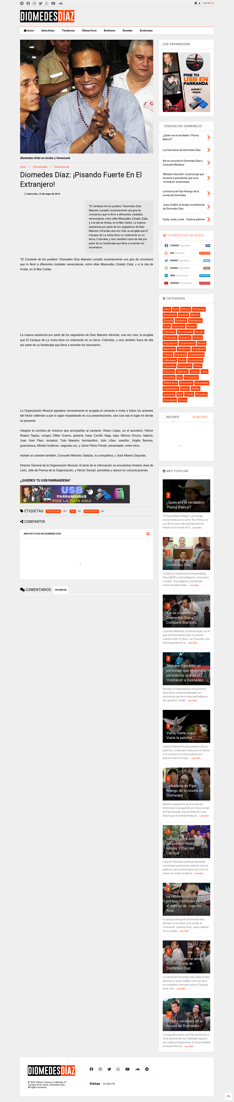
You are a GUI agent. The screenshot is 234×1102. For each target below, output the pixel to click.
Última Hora (89, 30)
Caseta (194, 371)
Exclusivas (146, 30)
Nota (175, 309)
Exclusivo (181, 320)
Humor (185, 388)
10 (169, 1014)
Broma (182, 399)
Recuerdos (170, 314)
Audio (182, 360)
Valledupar (170, 360)
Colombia (169, 377)
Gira (179, 377)
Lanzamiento (187, 343)
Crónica (197, 337)
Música (195, 314)
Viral (179, 394)
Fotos (167, 326)
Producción (170, 337)
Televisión (169, 331)
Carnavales (201, 382)
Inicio (29, 30)
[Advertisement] (147, 16)
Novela (201, 343)
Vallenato (182, 371)
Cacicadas (170, 365)
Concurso (169, 394)
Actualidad (199, 348)
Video (167, 309)
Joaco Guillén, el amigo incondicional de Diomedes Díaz (185, 963)
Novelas (128, 30)
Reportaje (169, 348)
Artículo (185, 309)
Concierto (184, 337)
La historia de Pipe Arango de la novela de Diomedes (184, 791)
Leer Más (196, 527)
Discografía (184, 365)
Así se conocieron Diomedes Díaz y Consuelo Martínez (181, 618)
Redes (197, 365)
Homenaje (199, 309)
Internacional (61, 166)
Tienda (189, 394)
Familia (199, 331)
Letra (204, 371)
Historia (191, 326)
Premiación (191, 377)
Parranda (180, 354)
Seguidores (170, 343)
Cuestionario (171, 388)
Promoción (186, 382)
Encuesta (201, 394)
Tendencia (68, 30)
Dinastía (168, 320)
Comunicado (40, 166)
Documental (195, 360)
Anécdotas (47, 30)
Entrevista (178, 326)
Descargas (170, 399)
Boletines (109, 30)
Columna (169, 371)
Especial (183, 314)
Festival (168, 354)
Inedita (195, 388)
